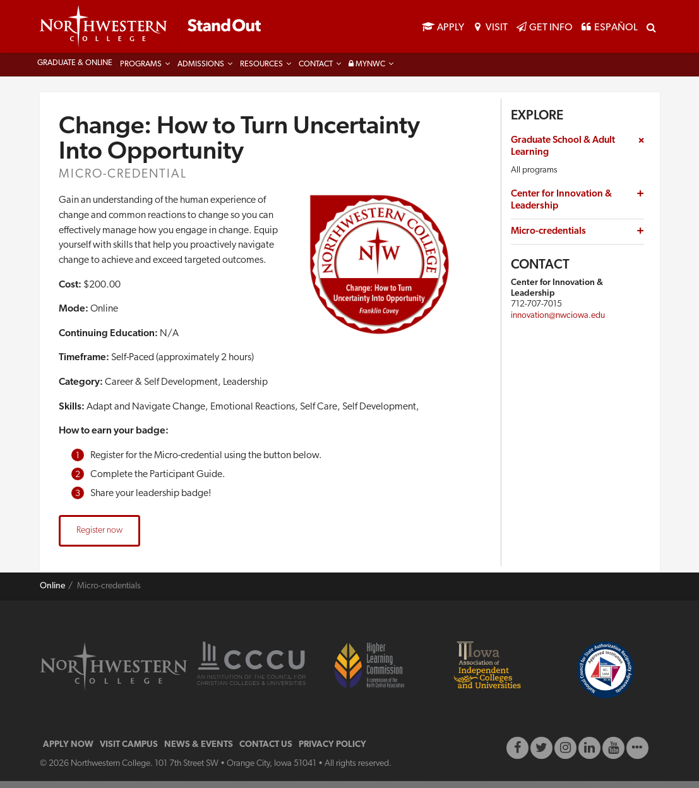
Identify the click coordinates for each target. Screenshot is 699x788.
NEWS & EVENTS (198, 751)
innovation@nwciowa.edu (558, 322)
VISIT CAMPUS (129, 751)
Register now (99, 537)
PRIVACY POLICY (332, 751)
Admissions (200, 71)
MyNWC (367, 71)
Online (52, 593)
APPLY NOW (68, 751)
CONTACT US (265, 751)
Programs (141, 71)
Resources (261, 71)
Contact (316, 71)
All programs (534, 177)
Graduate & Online (74, 70)
